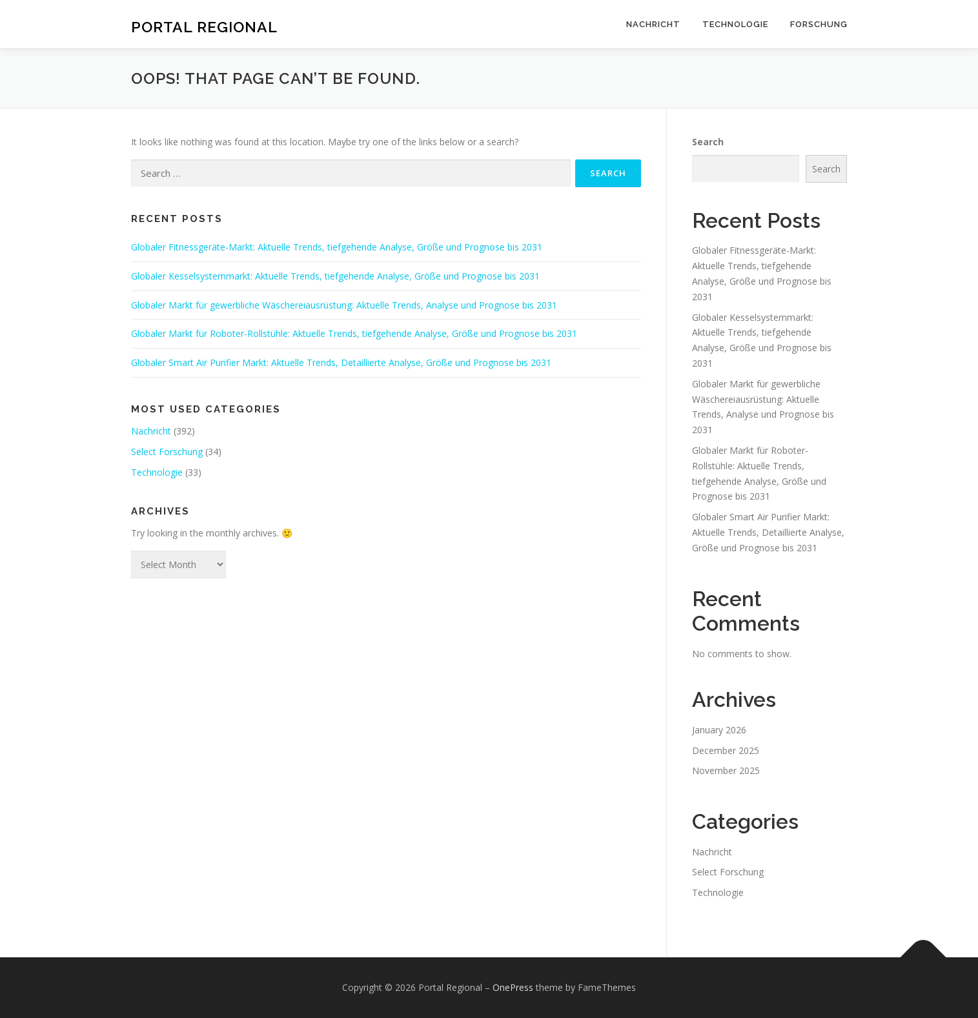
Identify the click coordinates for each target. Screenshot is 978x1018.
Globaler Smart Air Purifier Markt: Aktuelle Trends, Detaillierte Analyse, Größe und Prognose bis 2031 (341, 362)
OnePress (513, 987)
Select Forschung (167, 451)
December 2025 (725, 750)
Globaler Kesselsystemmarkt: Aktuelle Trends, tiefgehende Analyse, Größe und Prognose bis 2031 (335, 276)
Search (708, 142)
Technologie (735, 24)
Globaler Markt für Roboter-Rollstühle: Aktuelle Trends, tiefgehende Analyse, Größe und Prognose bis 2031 (354, 333)
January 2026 (719, 730)
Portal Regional (204, 26)
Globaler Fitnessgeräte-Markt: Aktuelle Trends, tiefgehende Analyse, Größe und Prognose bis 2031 (336, 247)
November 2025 (726, 770)
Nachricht (653, 24)
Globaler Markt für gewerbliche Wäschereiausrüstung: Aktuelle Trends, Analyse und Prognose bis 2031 (344, 305)
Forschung (819, 24)
